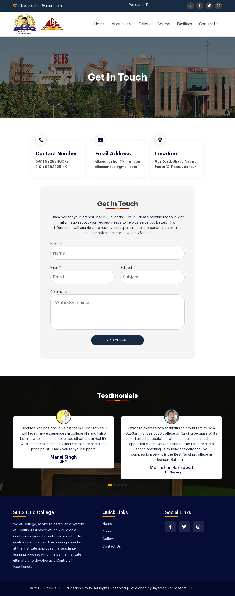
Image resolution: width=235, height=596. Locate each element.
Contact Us (208, 24)
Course (163, 24)
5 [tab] (125, 485)
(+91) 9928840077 (52, 161)
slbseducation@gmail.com (37, 6)
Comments (59, 292)
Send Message (117, 340)
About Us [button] (121, 24)
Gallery (144, 24)
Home (99, 24)
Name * (56, 244)
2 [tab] (114, 485)
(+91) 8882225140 (52, 167)
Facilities (184, 24)
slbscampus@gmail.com (116, 167)
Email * (55, 268)
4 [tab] (122, 485)
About (107, 531)
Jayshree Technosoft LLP (173, 588)
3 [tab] (118, 485)
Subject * (127, 268)
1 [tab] (110, 485)
